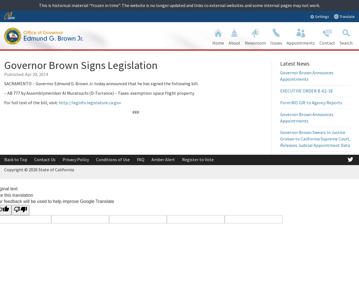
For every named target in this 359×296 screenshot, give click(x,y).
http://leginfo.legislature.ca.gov (89, 102)
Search (346, 36)
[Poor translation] (20, 210)
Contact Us (45, 159)
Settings (319, 16)
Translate (344, 16)
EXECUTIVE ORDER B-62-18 (306, 91)
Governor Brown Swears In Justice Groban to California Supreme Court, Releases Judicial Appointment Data (315, 139)
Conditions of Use (113, 159)
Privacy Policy (76, 159)
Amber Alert (163, 159)
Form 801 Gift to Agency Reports (311, 102)
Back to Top (15, 159)
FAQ (140, 159)
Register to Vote (198, 159)
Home (218, 36)
